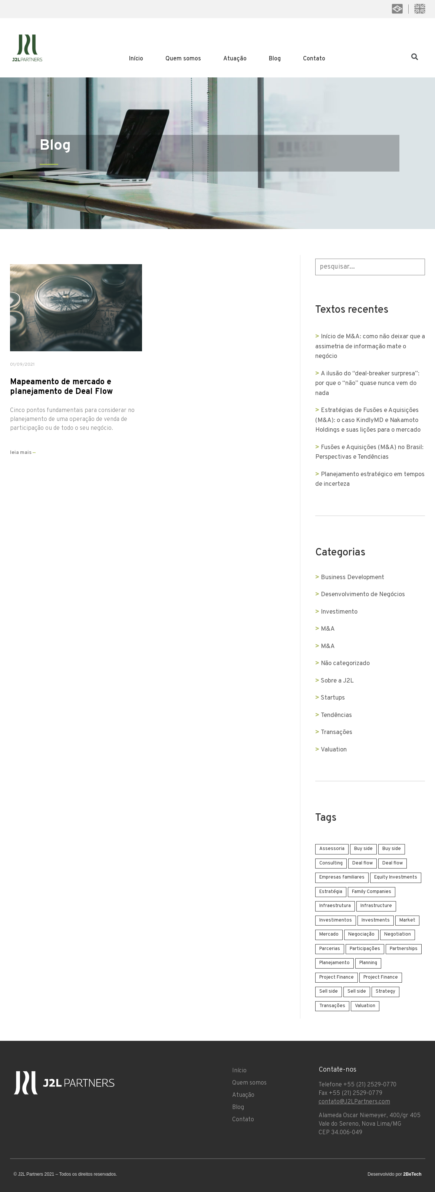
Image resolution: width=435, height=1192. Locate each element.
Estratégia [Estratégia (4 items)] (331, 892)
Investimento (339, 612)
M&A (328, 629)
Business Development (353, 578)
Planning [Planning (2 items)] (369, 963)
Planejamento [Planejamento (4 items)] (335, 963)
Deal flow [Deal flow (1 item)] (363, 863)
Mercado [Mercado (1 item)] (329, 934)
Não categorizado (345, 664)
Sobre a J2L (337, 681)
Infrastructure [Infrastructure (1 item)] (376, 906)
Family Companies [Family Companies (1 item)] (372, 892)
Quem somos (183, 59)
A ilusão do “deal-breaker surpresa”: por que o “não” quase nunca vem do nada (368, 384)
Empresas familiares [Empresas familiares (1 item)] (342, 877)
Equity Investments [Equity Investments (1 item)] (396, 877)
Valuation (334, 750)
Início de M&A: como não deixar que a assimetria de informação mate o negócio (368, 347)
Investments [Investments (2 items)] (376, 920)
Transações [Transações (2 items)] (333, 1006)
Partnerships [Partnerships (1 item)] (404, 949)
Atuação (235, 59)
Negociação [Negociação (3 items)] (362, 934)
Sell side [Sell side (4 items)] (329, 992)
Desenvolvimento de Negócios (363, 595)
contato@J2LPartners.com (354, 1102)
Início (136, 59)
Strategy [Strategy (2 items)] (386, 992)
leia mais (23, 452)
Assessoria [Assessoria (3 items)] (332, 849)
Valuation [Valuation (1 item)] (365, 1006)
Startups (333, 698)
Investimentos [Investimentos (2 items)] (336, 920)
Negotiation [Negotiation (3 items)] (398, 934)
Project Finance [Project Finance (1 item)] (337, 977)
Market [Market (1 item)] (408, 920)
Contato (314, 59)
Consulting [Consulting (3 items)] (331, 863)
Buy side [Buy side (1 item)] (364, 849)
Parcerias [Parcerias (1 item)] (330, 949)
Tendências (336, 715)
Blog (275, 59)
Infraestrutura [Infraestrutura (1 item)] (335, 906)
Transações (337, 732)
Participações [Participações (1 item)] (365, 949)
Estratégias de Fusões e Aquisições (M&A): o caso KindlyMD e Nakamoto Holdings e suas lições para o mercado (368, 420)
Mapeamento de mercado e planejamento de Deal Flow (61, 387)
